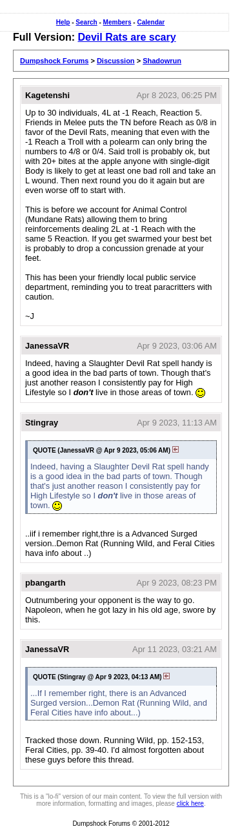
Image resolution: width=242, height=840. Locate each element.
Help (63, 22)
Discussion (116, 61)
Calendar (151, 22)
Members (117, 22)
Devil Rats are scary (126, 37)
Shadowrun (162, 61)
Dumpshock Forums (54, 61)
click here (190, 803)
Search (86, 22)
